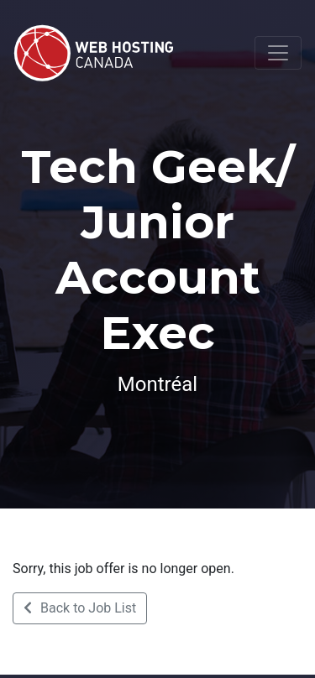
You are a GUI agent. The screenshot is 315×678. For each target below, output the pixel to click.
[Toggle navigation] (278, 53)
